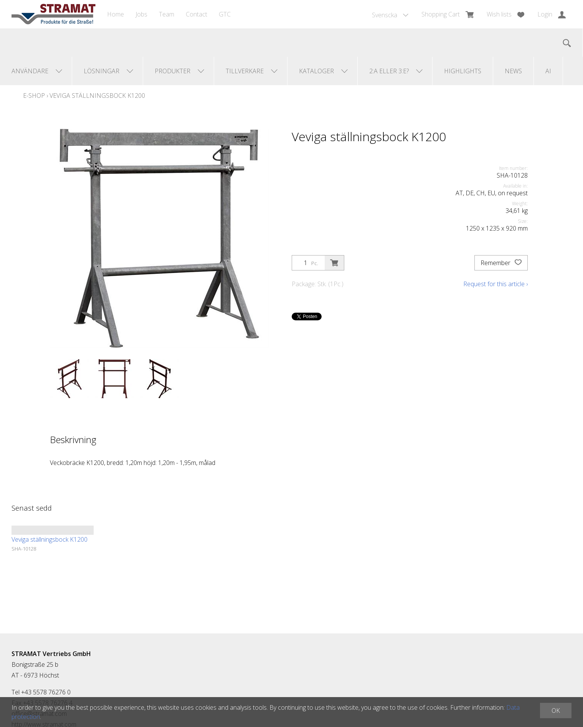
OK (556, 710)
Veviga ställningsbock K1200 (97, 95)
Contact (196, 14)
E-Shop (34, 95)
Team (166, 14)
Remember (501, 263)
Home (115, 14)
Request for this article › (495, 284)
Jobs (141, 14)
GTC (225, 14)
